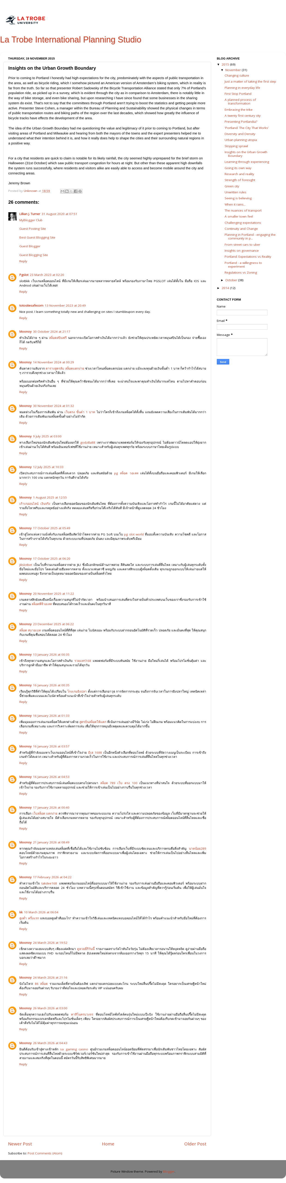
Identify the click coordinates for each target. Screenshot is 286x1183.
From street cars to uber (242, 244)
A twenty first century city (243, 116)
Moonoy (25, 331)
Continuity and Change (241, 229)
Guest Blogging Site (33, 255)
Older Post (195, 1144)
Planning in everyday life (242, 88)
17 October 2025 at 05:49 (51, 528)
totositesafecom (31, 305)
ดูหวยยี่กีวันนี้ (86, 949)
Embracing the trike (239, 110)
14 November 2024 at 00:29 (53, 362)
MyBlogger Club (30, 220)
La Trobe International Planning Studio (70, 39)
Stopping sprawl (236, 146)
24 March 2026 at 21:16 (50, 977)
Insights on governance (242, 250)
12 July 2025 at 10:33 (48, 467)
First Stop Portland (238, 94)
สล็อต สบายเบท (30, 630)
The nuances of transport (243, 210)
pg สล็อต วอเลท (126, 473)
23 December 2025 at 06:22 (53, 624)
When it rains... (235, 204)
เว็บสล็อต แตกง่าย (45, 813)
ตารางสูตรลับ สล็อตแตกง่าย (65, 368)
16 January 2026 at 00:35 (51, 685)
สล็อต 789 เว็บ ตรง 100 (118, 783)
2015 (226, 64)
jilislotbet (25, 565)
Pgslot (23, 275)
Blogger (169, 1171)
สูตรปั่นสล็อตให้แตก (92, 722)
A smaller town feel (239, 216)
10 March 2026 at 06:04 (41, 912)
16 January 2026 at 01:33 (51, 716)
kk (21, 912)
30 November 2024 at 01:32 (53, 406)
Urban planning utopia (241, 140)
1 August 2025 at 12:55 (50, 497)
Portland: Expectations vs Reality (248, 256)
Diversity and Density (240, 134)
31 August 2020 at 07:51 (59, 214)
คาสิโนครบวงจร (82, 1014)
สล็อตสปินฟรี (58, 338)
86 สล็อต (41, 984)
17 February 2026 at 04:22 (52, 877)
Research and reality (239, 174)
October (231, 280)
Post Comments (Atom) (45, 1153)
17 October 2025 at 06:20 (51, 558)
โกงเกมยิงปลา (77, 691)
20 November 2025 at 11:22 (53, 594)
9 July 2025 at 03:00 (47, 436)
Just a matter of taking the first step (250, 81)
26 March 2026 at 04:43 (50, 1043)
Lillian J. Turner (29, 214)
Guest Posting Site (32, 229)
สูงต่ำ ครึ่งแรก (29, 918)
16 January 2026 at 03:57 (51, 746)
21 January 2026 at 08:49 (51, 842)
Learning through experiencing (247, 162)
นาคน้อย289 (197, 848)
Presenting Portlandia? (241, 121)
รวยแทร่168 (82, 661)
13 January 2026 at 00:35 (51, 654)
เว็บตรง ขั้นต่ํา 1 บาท (80, 412)
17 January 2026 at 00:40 (51, 807)
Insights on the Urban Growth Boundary (246, 154)
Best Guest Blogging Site (37, 237)
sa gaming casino (74, 1049)
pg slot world (134, 534)
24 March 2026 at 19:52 (50, 943)
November (233, 70)
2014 (226, 288)
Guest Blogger (29, 246)
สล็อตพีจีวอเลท (42, 604)
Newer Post (20, 1144)
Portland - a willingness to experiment (243, 265)
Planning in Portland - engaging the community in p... (250, 236)
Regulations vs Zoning (241, 272)
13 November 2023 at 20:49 (65, 305)
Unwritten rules (235, 192)
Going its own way (238, 168)
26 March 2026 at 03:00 (50, 1008)
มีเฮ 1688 (95, 752)
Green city (232, 186)
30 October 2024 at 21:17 (51, 331)
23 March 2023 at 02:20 (47, 275)
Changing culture (237, 75)
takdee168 (49, 883)
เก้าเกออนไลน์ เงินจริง (34, 504)
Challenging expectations (243, 223)
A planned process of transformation (240, 101)
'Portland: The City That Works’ (246, 128)
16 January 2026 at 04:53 (51, 777)
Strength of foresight (240, 180)
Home (108, 1144)
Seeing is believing (238, 198)
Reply (23, 261)
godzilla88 (87, 442)
